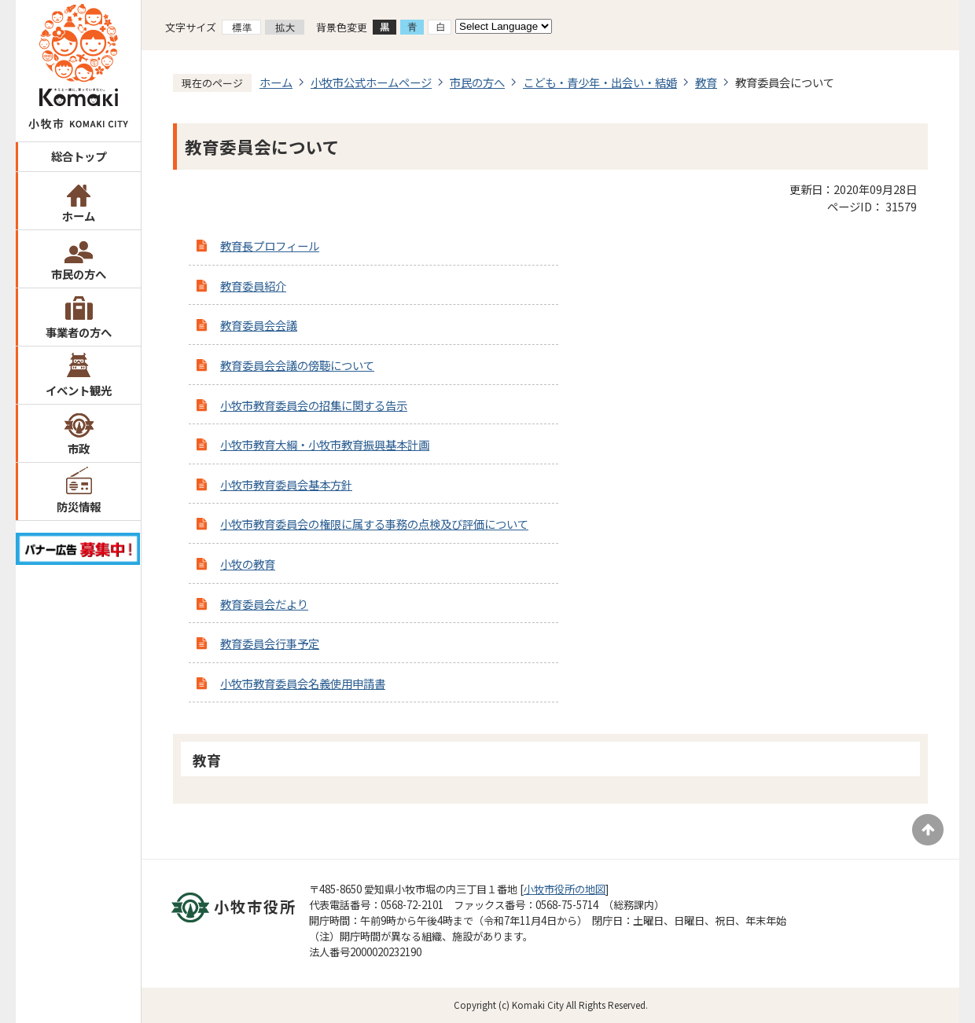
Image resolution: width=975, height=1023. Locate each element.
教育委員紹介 (253, 285)
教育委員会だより (264, 604)
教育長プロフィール (269, 245)
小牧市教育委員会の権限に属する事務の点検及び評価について (374, 523)
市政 (79, 448)
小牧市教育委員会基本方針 (286, 484)
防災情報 (79, 506)
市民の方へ (78, 274)
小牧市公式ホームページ (371, 82)
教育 (706, 82)
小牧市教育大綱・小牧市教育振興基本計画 (324, 444)
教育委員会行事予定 (269, 643)
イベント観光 (79, 390)
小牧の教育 (247, 564)
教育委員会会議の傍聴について (297, 365)
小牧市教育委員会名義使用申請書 (302, 683)
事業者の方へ (79, 332)
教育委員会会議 (258, 325)
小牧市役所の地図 (564, 889)
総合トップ (78, 156)
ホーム (78, 215)
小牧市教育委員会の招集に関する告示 (313, 405)
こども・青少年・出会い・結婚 (600, 82)
